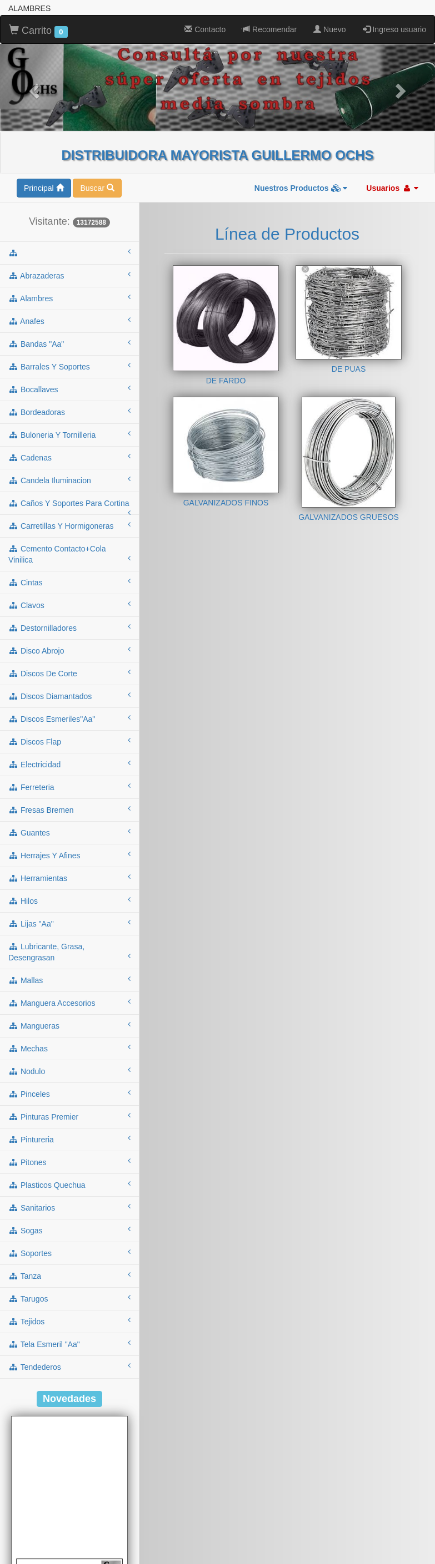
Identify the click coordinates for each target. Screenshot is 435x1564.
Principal (44, 188)
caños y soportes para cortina (69, 506)
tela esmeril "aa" (69, 1344)
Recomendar (269, 29)
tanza (69, 1275)
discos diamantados (69, 696)
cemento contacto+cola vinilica (69, 554)
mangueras (69, 1025)
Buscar (97, 188)
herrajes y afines (69, 855)
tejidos (69, 1321)
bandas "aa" (69, 343)
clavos (69, 605)
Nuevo (329, 29)
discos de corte (69, 673)
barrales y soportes (69, 366)
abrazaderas (69, 275)
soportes (69, 1253)
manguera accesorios (69, 1003)
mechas (69, 1048)
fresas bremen (69, 809)
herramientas (69, 878)
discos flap (69, 741)
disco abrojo (69, 650)
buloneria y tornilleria (69, 434)
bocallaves (69, 389)
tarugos (69, 1298)
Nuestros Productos (301, 188)
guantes (69, 832)
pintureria (69, 1139)
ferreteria (69, 787)
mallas (69, 980)
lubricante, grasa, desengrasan (69, 952)
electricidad (69, 764)
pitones (69, 1162)
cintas (69, 582)
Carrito (38, 31)
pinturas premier (69, 1116)
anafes (69, 321)
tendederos (69, 1366)
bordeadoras (69, 412)
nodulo (69, 1071)
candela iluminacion (69, 480)
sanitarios (69, 1207)
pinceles (69, 1094)
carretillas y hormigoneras (69, 525)
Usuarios (392, 188)
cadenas (69, 457)
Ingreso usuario (394, 29)
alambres (69, 298)
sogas (69, 1230)
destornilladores (69, 627)
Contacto (205, 29)
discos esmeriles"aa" (69, 718)
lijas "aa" (69, 923)
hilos (69, 900)
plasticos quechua (69, 1185)
